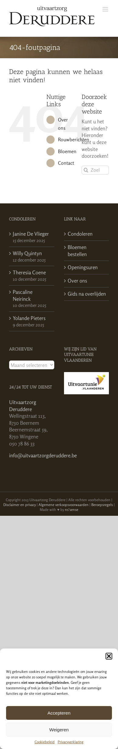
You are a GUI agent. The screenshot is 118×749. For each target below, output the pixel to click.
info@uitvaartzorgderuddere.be (43, 455)
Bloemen (67, 151)
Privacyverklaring (70, 742)
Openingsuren (83, 267)
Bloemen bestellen (77, 250)
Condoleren (80, 233)
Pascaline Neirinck (22, 295)
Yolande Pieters (29, 318)
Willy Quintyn (27, 253)
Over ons (77, 280)
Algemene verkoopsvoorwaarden (64, 504)
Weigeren (59, 729)
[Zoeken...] (95, 170)
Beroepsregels (102, 504)
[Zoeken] (86, 170)
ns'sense (71, 509)
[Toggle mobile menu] (106, 9)
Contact (66, 163)
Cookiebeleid (45, 742)
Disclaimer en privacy (19, 504)
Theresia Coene (29, 272)
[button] (109, 656)
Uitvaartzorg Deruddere (22, 405)
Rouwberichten (73, 139)
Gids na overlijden (87, 293)
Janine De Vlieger (31, 233)
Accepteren (59, 713)
